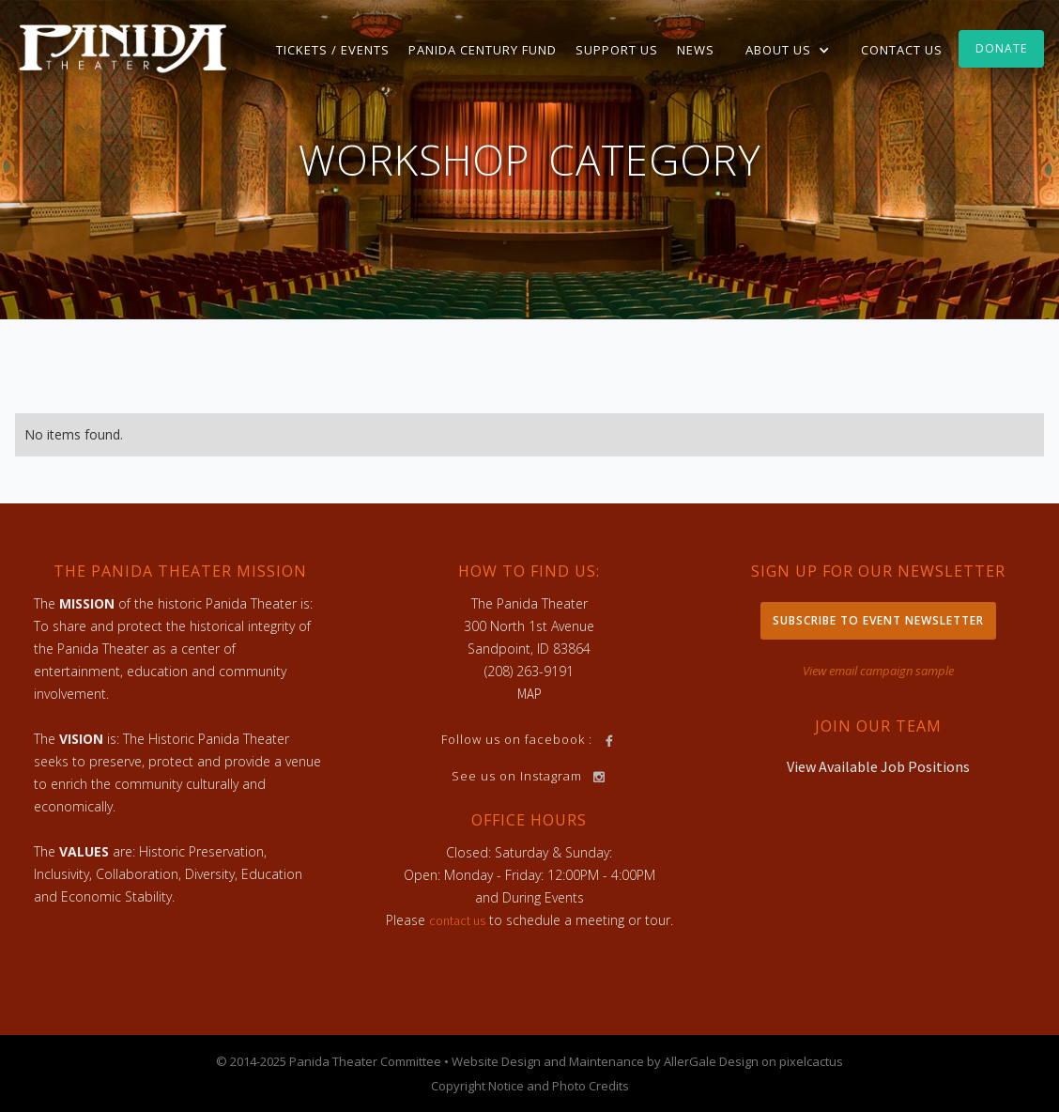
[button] (788, 50)
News (695, 49)
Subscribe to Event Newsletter (878, 620)
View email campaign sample (878, 670)
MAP (529, 694)
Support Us (617, 49)
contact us (457, 920)
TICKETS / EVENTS (333, 49)
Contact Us (902, 49)
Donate (1001, 48)
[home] (123, 47)
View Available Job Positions (878, 766)
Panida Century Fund (482, 49)
